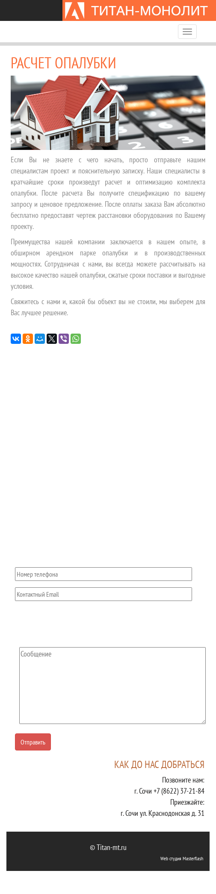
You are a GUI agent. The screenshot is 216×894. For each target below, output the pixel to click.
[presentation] (80, 624)
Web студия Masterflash (181, 858)
